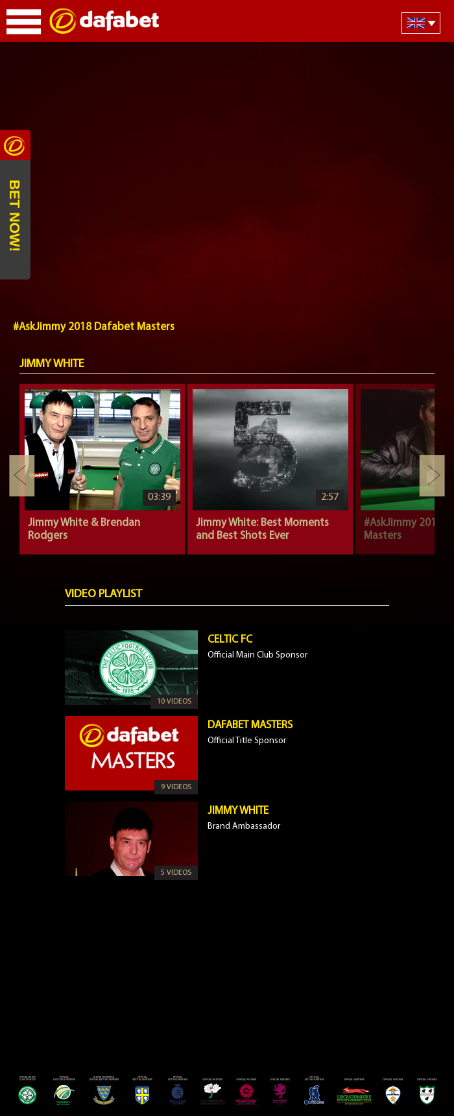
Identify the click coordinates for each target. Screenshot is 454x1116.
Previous (22, 476)
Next (432, 476)
